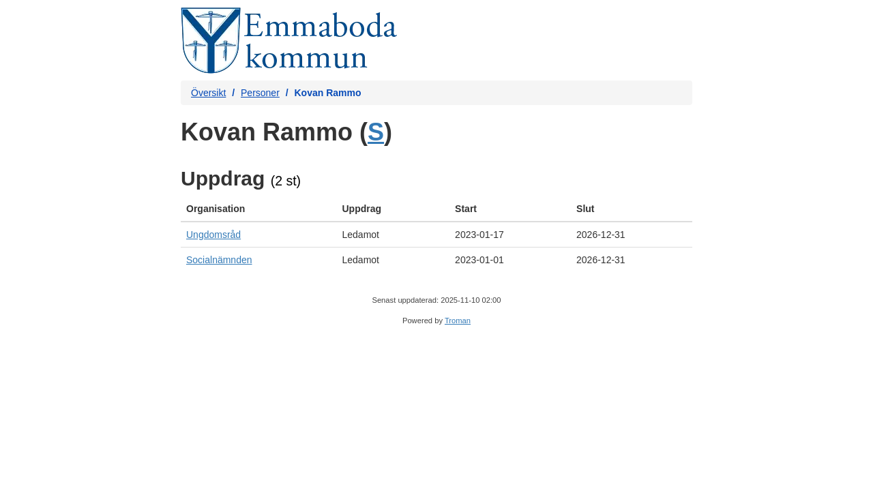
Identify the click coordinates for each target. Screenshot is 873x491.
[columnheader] (258, 209)
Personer (260, 92)
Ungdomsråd (213, 234)
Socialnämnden (219, 259)
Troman (458, 320)
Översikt (208, 92)
